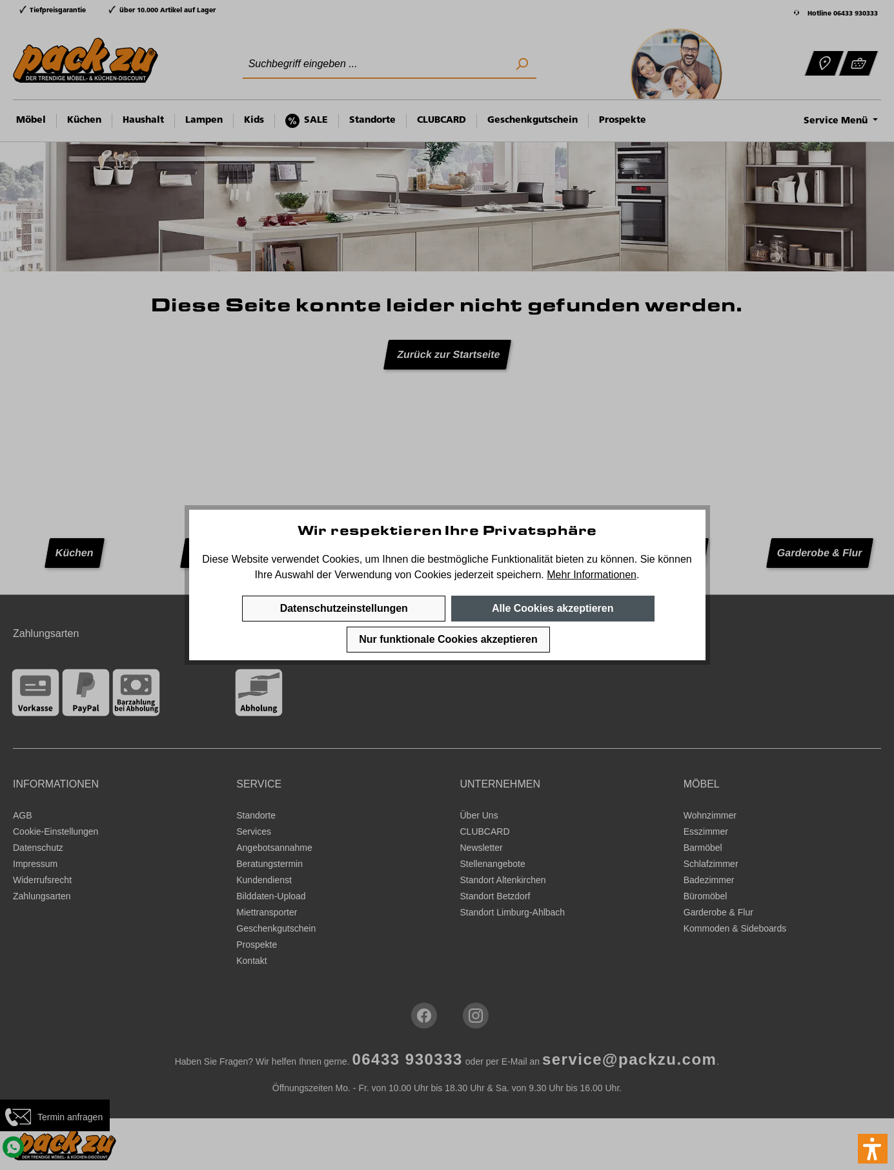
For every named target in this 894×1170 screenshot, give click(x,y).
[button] (873, 1149)
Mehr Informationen (591, 574)
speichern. (520, 574)
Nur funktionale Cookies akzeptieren (448, 639)
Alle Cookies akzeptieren (553, 608)
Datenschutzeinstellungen (344, 608)
